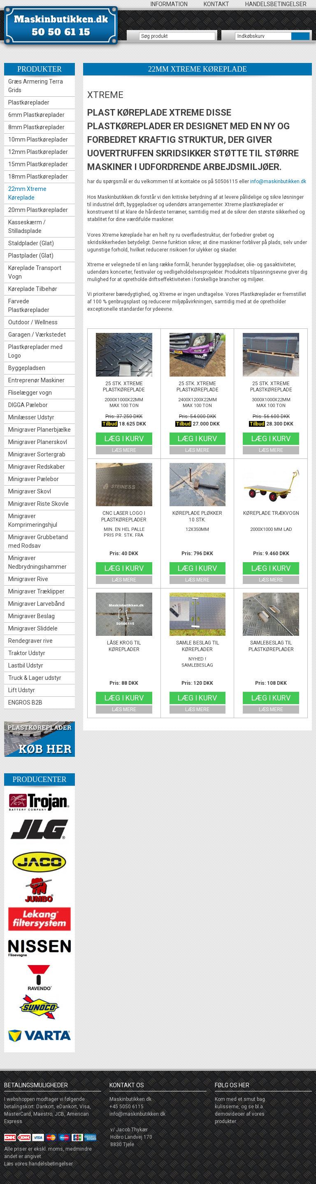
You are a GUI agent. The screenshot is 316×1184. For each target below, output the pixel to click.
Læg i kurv (124, 438)
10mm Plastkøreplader (38, 139)
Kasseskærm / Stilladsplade (27, 226)
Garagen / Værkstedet (37, 334)
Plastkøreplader (28, 102)
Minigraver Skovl (29, 491)
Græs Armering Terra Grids (35, 85)
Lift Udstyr (21, 690)
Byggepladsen (26, 368)
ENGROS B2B (25, 702)
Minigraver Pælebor (33, 479)
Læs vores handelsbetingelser (38, 1164)
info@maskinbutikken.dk (278, 181)
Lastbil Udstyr (25, 665)
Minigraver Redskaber (36, 466)
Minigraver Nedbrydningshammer (37, 562)
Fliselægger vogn (30, 392)
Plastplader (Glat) (30, 255)
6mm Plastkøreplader (36, 115)
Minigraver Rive (28, 579)
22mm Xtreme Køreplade (27, 193)
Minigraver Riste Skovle (38, 503)
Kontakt (216, 4)
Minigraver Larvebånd (36, 603)
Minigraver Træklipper (36, 591)
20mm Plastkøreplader (38, 210)
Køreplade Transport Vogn (34, 272)
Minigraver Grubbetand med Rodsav (38, 541)
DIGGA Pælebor (28, 405)
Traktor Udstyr (26, 653)
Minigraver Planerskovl (37, 442)
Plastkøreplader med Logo (35, 351)
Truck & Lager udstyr (34, 678)
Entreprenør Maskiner (36, 380)
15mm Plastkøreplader (38, 164)
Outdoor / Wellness (33, 322)
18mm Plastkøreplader (38, 176)
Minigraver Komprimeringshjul (32, 520)
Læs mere (124, 450)
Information (169, 4)
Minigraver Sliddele (33, 628)
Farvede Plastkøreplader (28, 305)
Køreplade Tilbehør (32, 289)
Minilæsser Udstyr (31, 417)
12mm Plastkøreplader (38, 152)
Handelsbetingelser (276, 4)
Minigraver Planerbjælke (39, 429)
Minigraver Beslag (31, 616)
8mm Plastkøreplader (36, 127)
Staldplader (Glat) (31, 243)
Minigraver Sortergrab (36, 454)
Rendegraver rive (30, 640)
